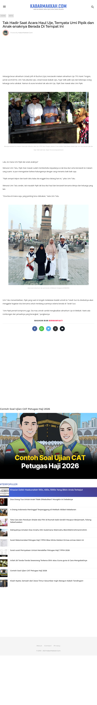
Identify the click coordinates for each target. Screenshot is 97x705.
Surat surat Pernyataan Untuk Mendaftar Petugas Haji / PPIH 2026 (40, 550)
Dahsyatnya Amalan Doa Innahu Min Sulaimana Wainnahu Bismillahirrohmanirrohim (48, 530)
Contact (48, 646)
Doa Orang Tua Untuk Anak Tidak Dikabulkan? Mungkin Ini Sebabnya (41, 499)
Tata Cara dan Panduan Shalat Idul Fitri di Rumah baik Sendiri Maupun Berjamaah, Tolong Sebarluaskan (50, 521)
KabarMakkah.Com (25, 33)
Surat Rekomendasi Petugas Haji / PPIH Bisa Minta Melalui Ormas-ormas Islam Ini (47, 540)
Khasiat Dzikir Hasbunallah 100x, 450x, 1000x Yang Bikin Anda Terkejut (46, 490)
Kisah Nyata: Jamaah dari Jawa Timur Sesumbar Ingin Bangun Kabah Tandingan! (46, 581)
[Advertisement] (48, 54)
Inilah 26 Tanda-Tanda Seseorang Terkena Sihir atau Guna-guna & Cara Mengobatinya (48, 560)
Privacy (57, 646)
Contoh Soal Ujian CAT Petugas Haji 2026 (25, 409)
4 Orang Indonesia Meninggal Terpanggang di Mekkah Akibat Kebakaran (43, 509)
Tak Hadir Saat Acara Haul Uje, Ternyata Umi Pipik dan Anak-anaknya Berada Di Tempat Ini (48, 25)
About (39, 646)
